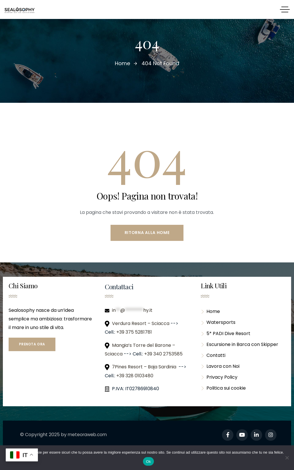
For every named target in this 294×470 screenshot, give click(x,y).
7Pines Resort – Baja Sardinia (144, 367)
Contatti (213, 358)
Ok (148, 461)
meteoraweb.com (88, 435)
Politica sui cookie (223, 392)
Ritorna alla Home (147, 233)
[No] (287, 458)
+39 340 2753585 (163, 354)
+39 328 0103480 (134, 376)
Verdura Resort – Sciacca (141, 324)
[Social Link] (227, 435)
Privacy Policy (219, 381)
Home (210, 312)
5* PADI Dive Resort (225, 335)
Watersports (218, 323)
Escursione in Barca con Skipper (239, 346)
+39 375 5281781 (134, 332)
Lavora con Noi (220, 369)
